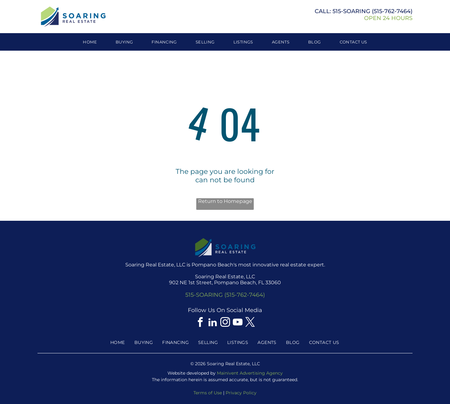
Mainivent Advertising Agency (250, 373)
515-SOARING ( (353, 11)
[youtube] (237, 323)
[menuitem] (89, 42)
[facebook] (200, 323)
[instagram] (225, 323)
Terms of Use (207, 393)
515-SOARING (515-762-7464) (225, 294)
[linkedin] (212, 323)
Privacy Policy (241, 393)
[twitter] (250, 323)
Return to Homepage (225, 201)
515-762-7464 (392, 11)
